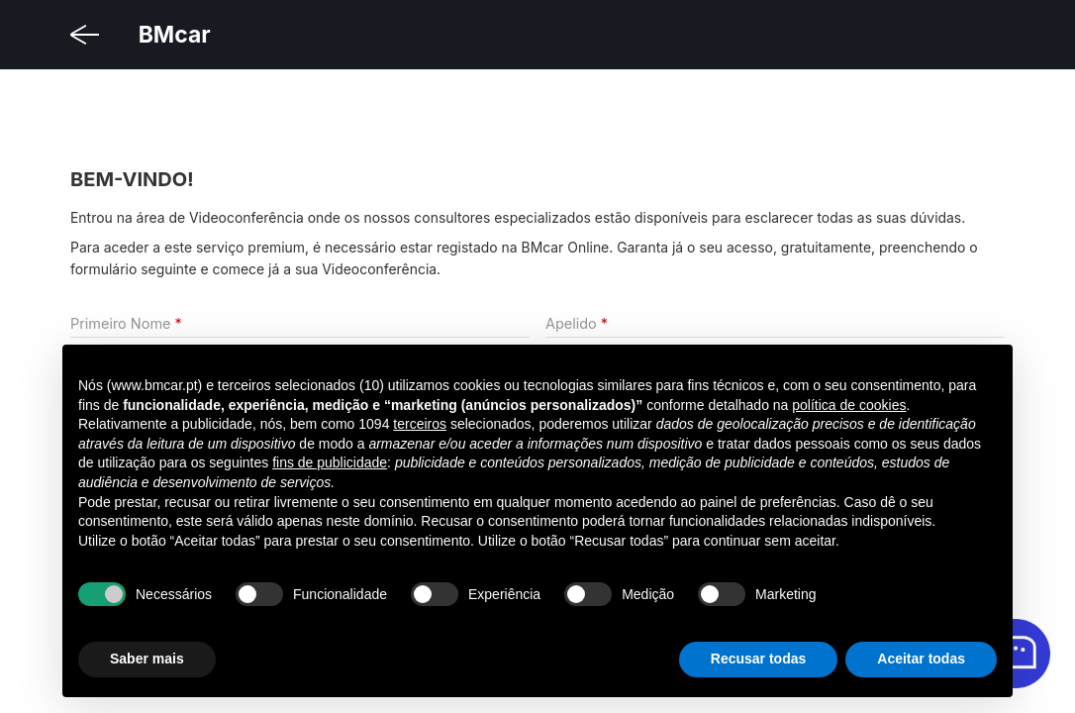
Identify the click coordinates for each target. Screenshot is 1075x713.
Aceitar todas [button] (921, 658)
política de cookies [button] (849, 405)
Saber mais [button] (147, 658)
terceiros (419, 424)
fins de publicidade (329, 462)
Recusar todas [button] (758, 658)
